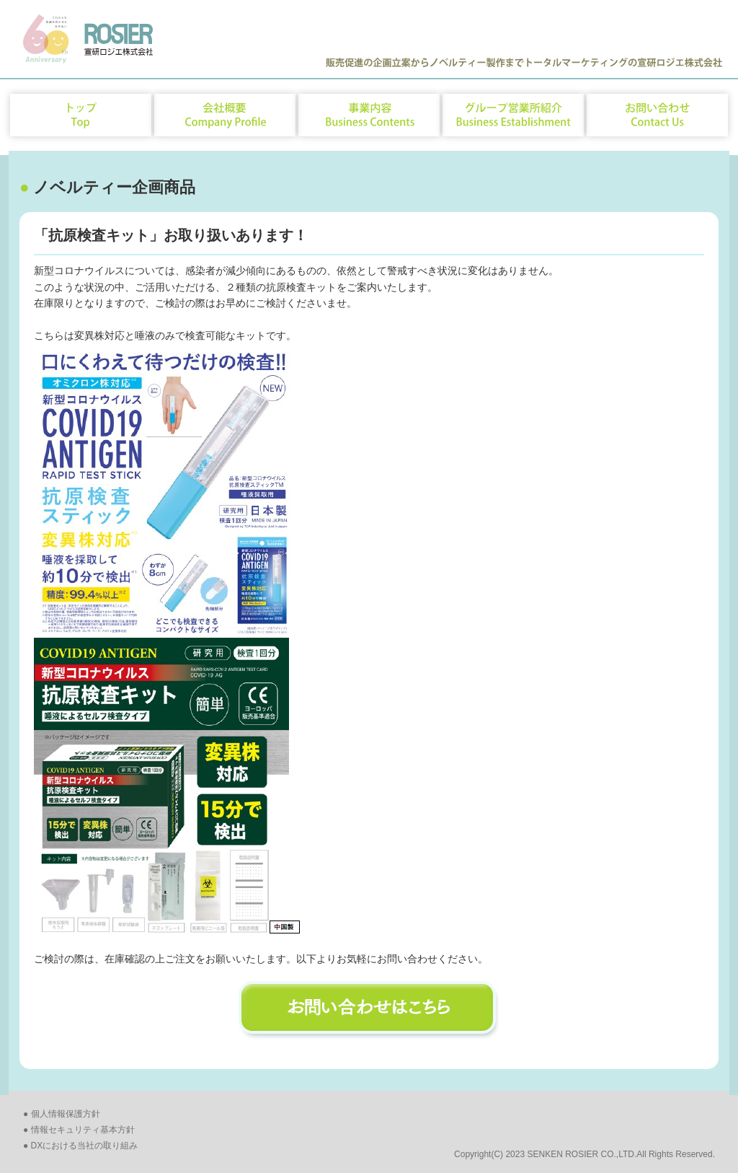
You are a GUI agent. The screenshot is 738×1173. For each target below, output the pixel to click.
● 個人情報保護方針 (61, 1114)
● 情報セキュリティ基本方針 (79, 1130)
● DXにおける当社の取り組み (80, 1146)
